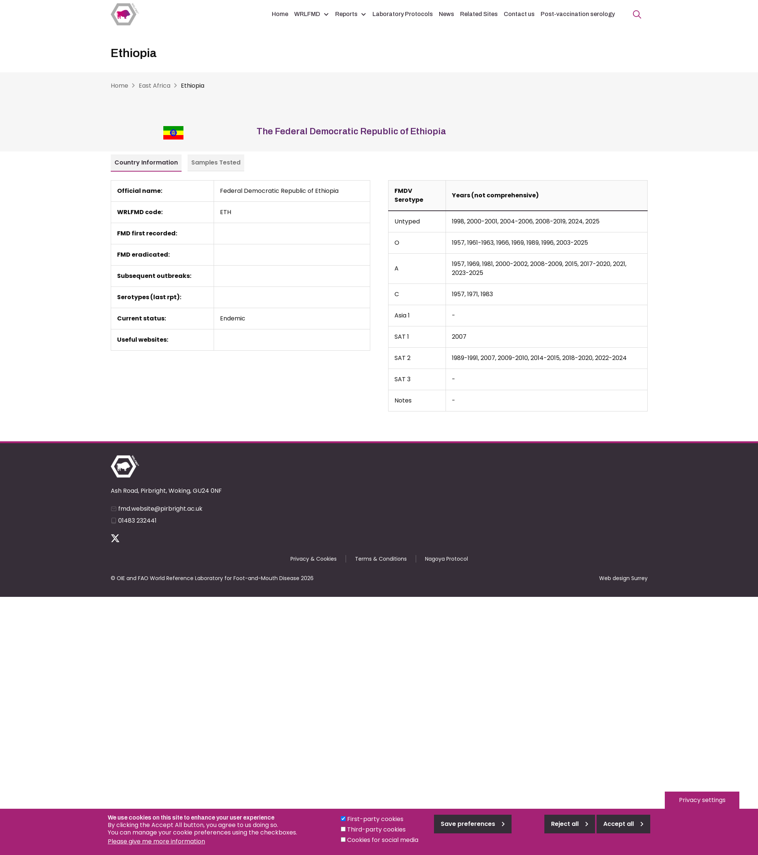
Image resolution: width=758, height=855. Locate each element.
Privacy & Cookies (313, 559)
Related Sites (479, 14)
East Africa (154, 85)
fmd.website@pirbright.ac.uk (160, 508)
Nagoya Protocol (446, 559)
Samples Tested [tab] (215, 162)
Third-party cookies (376, 835)
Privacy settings (702, 805)
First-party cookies (375, 824)
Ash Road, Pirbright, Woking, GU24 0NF (166, 490)
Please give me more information (156, 847)
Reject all (565, 829)
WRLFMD (307, 14)
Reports (346, 14)
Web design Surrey (623, 578)
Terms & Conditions (381, 559)
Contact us (519, 14)
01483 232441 (137, 520)
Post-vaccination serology (578, 14)
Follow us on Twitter (115, 538)
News (446, 14)
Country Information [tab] (146, 162)
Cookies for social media (382, 845)
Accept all (618, 829)
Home (280, 14)
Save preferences (468, 829)
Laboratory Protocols (402, 14)
